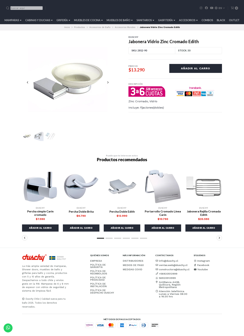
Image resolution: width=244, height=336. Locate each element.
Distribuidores (133, 261)
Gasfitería (166, 20)
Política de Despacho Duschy (102, 291)
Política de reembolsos (98, 272)
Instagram (202, 261)
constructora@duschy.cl (172, 269)
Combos (207, 20)
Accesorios (188, 20)
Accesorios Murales (125, 27)
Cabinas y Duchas (39, 20)
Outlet (234, 20)
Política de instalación (98, 285)
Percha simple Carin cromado (40, 213)
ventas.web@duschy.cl (171, 265)
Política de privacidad (98, 279)
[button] (40, 228)
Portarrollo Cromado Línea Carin (163, 213)
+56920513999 (166, 273)
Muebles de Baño (120, 20)
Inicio (67, 27)
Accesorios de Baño (100, 27)
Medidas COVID (132, 269)
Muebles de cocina (88, 20)
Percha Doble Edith (122, 211)
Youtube (201, 269)
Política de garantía (98, 266)
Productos (79, 27)
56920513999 (165, 278)
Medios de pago (133, 265)
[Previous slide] (27, 82)
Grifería (63, 20)
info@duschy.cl (166, 261)
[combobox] (24, 8)
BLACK (221, 20)
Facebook (201, 265)
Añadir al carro (195, 68)
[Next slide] (108, 82)
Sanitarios (145, 20)
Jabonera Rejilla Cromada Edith (204, 213)
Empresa (96, 261)
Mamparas (12, 20)
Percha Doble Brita (81, 211)
